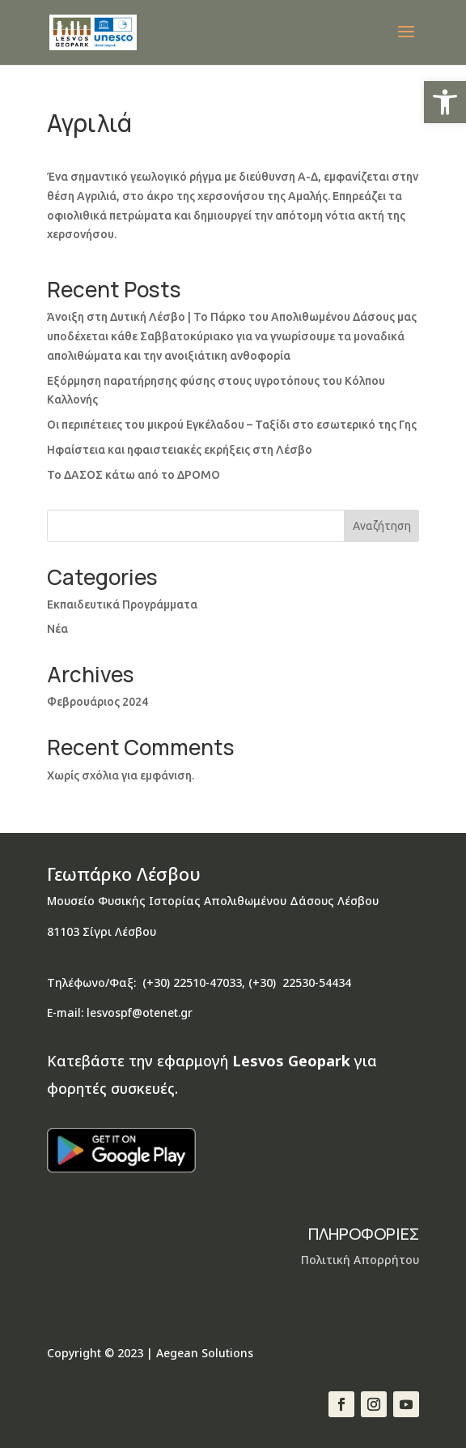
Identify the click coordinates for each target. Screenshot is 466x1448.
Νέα (57, 628)
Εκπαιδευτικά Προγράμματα (122, 604)
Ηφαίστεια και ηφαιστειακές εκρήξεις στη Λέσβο (179, 449)
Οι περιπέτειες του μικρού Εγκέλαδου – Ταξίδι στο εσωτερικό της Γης (232, 424)
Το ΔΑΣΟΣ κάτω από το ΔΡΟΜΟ (133, 474)
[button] (445, 102)
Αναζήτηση (382, 525)
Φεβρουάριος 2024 (97, 701)
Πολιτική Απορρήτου (360, 1259)
